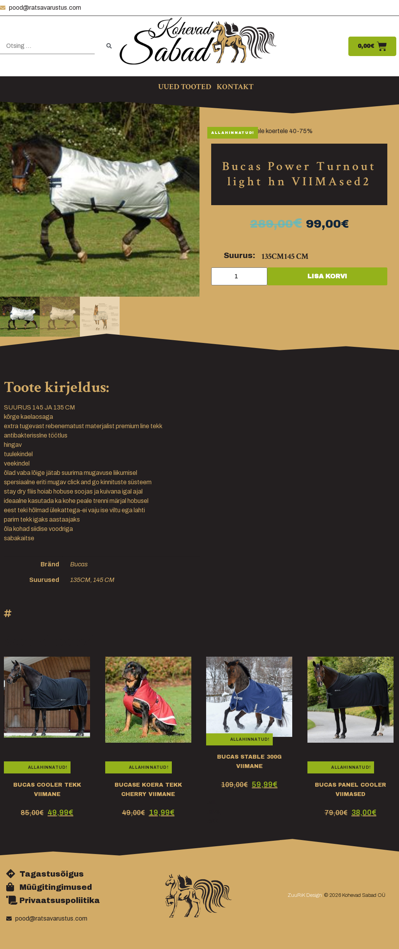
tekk (212, 820)
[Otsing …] (47, 46)
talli (210, 802)
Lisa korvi (327, 276)
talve (213, 811)
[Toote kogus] (239, 276)
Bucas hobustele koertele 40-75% (266, 131)
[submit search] (109, 46)
